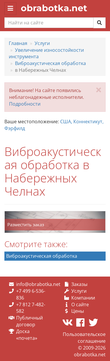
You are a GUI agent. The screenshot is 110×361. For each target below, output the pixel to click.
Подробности (24, 104)
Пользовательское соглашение (84, 337)
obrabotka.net (54, 8)
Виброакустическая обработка (41, 256)
